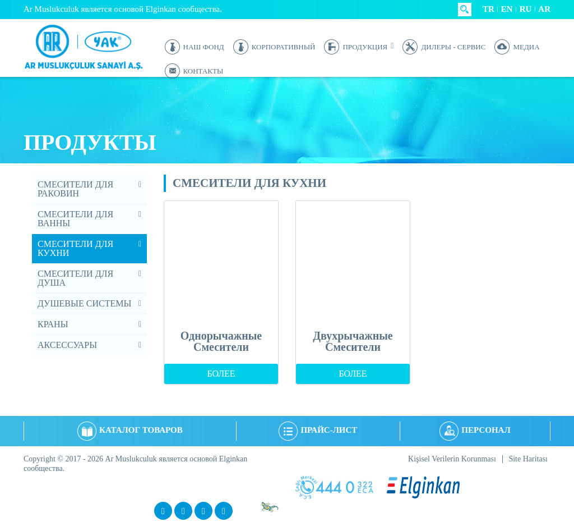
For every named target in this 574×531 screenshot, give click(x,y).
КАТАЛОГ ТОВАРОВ (130, 429)
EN (507, 8)
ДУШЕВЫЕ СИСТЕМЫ (84, 303)
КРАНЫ (53, 324)
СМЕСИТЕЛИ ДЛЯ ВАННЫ (75, 218)
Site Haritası (528, 459)
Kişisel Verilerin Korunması (452, 459)
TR (488, 8)
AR (544, 8)
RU (526, 8)
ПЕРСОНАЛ (474, 429)
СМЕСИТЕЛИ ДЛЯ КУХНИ (75, 248)
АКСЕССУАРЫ (67, 345)
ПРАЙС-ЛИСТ (318, 429)
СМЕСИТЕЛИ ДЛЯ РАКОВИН (75, 189)
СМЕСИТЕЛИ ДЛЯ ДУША (75, 278)
